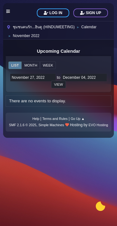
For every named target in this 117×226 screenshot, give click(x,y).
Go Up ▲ (78, 119)
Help (35, 119)
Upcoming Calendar (58, 51)
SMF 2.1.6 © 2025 (23, 125)
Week (48, 65)
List (15, 65)
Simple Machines (51, 125)
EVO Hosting (98, 125)
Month (30, 65)
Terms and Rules (55, 119)
